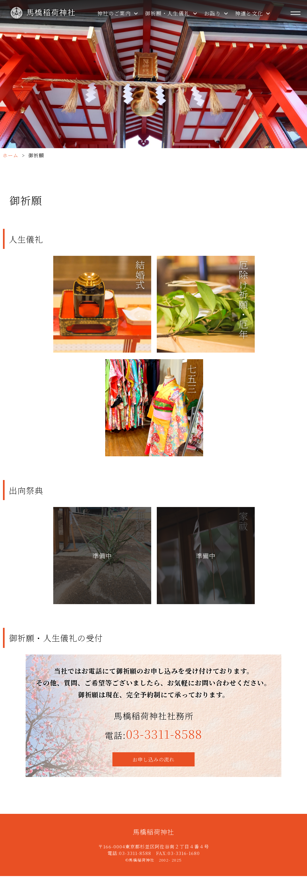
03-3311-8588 (164, 739)
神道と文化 (253, 13)
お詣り (216, 13)
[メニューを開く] (295, 13)
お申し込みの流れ (153, 764)
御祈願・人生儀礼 (171, 13)
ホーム (10, 155)
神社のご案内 (117, 13)
